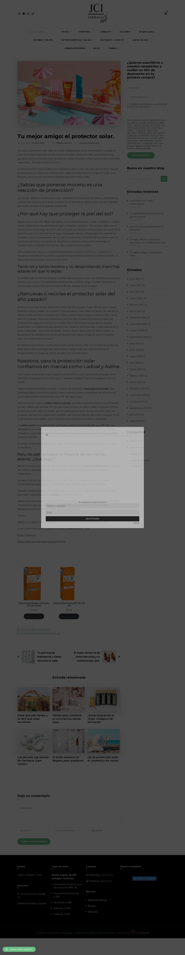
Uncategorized (138, 460)
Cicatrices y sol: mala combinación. (141, 202)
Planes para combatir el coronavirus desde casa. (67, 719)
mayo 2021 (135, 285)
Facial (65, 32)
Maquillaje (146, 32)
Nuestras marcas (97, 899)
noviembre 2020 (138, 323)
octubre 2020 (137, 330)
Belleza (20, 131)
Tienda (112, 48)
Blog (97, 48)
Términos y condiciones (47, 932)
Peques (134, 453)
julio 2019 (135, 414)
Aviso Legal (66, 932)
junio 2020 (135, 349)
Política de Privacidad (84, 932)
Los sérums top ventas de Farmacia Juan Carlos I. (33, 760)
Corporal (84, 32)
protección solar (43, 629)
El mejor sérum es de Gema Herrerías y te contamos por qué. (148, 241)
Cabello (105, 32)
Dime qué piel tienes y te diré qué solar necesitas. (32, 719)
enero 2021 (136, 311)
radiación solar (45, 633)
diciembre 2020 (138, 317)
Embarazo (135, 447)
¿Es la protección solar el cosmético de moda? (103, 759)
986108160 (106, 880)
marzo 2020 (136, 369)
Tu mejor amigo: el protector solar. (146, 254)
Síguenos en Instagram (144, 878)
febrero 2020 (137, 375)
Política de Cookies (106, 932)
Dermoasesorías (75, 48)
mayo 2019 (135, 420)
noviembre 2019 (138, 395)
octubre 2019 (137, 401)
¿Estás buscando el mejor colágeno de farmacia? (100, 719)
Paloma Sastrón (64, 143)
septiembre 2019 (139, 408)
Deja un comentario (89, 143)
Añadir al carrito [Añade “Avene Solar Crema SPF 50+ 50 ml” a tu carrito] (69, 616)
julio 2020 (135, 343)
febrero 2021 (137, 304)
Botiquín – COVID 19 (112, 40)
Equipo (92, 905)
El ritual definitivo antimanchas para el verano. (147, 215)
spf (58, 633)
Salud (135, 466)
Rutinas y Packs (43, 40)
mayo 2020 (135, 356)
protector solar (27, 633)
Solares (125, 32)
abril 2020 (135, 362)
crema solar (26, 629)
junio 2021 (135, 278)
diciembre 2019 (138, 388)
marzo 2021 (136, 298)
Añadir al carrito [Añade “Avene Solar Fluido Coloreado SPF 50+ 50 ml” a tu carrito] (34, 616)
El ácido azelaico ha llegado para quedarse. (68, 759)
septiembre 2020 (139, 336)
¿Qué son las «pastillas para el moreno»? (146, 228)
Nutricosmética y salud (76, 40)
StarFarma (143, 932)
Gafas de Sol (140, 40)
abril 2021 (135, 291)
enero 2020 (136, 382)
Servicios (93, 911)
